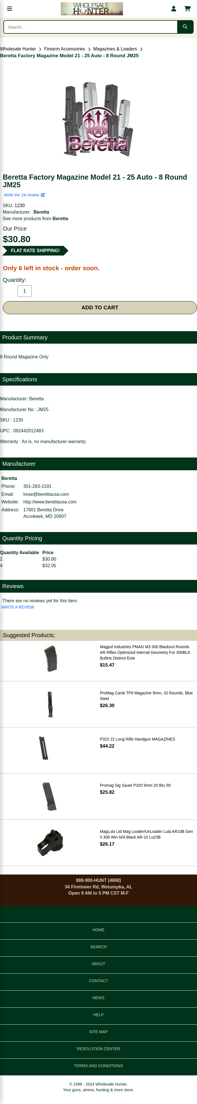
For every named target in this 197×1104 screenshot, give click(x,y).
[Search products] (90, 27)
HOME (99, 930)
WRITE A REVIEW (17, 607)
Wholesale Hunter (18, 48)
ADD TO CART (99, 307)
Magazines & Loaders (115, 48)
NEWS (99, 997)
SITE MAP (98, 1031)
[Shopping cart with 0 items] (187, 9)
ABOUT (98, 964)
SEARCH (98, 947)
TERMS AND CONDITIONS (98, 1065)
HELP (98, 1014)
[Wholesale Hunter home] (91, 8)
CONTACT (98, 981)
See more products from (35, 218)
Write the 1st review (24, 195)
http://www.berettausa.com (50, 501)
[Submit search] (185, 27)
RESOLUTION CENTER (98, 1048)
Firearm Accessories (64, 48)
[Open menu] (9, 9)
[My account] (174, 9)
